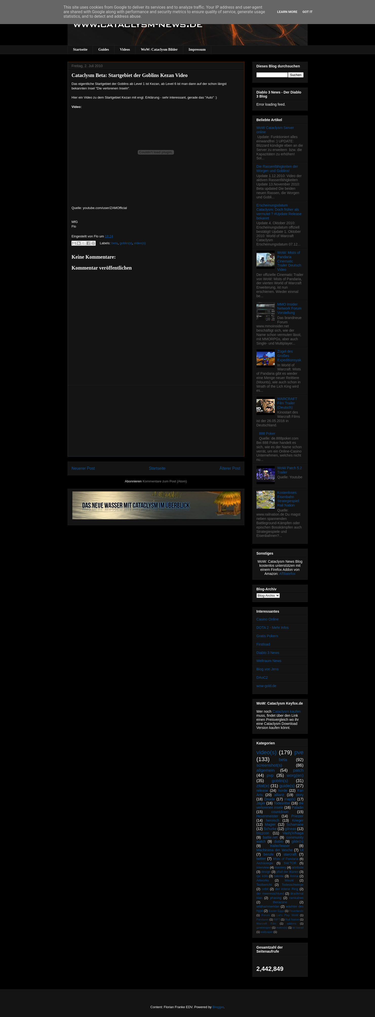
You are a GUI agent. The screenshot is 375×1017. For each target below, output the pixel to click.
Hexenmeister (267, 816)
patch (298, 770)
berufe (269, 854)
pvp (270, 775)
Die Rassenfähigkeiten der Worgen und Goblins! (277, 168)
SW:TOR (290, 863)
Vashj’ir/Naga (293, 833)
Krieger (297, 820)
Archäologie (264, 863)
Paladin (298, 807)
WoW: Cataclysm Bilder (159, 49)
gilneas (290, 829)
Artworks (262, 880)
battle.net (270, 837)
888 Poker (267, 433)
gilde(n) (298, 841)
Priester (297, 816)
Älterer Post (230, 468)
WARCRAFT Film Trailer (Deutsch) (287, 403)
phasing (275, 898)
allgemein (265, 770)
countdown (280, 812)
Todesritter (282, 803)
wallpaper (267, 931)
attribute (298, 867)
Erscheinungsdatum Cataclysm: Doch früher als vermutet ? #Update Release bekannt (279, 211)
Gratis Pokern (267, 636)
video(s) (140, 243)
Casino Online (267, 619)
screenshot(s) (269, 765)
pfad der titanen (288, 872)
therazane (280, 902)
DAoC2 (262, 677)
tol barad (298, 927)
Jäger (260, 803)
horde (282, 790)
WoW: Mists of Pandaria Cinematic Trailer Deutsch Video (289, 261)
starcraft (290, 854)
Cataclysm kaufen (286, 711)
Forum (266, 915)
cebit (265, 889)
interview (262, 867)
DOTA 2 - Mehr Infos (272, 628)
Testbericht (264, 885)
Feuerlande (296, 910)
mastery (280, 867)
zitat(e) (262, 785)
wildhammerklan (268, 906)
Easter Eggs (276, 910)
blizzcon (262, 833)
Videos (125, 49)
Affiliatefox (287, 574)
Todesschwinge (292, 885)
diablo (278, 841)
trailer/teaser (280, 846)
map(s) (289, 799)
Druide (269, 799)
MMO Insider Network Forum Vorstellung (289, 308)
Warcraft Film (266, 923)
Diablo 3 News (267, 653)
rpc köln (262, 876)
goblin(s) (126, 243)
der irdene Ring (286, 889)
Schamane (295, 824)
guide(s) (287, 785)
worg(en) (295, 775)
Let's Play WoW (287, 915)
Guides (103, 49)
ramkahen (296, 898)
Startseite (80, 49)
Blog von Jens (267, 669)
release (262, 790)
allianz (279, 795)
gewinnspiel (263, 927)
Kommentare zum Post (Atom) (165, 481)
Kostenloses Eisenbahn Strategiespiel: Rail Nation (288, 499)
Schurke (270, 829)
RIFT (277, 919)
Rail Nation (292, 919)
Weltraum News (269, 661)
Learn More (287, 12)
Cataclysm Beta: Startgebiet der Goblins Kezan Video (130, 75)
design (266, 872)
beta (114, 243)
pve (298, 752)
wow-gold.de (266, 686)
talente (279, 876)
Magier (270, 824)
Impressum (197, 49)
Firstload (263, 644)
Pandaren (262, 919)
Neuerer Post (83, 468)
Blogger (218, 1007)
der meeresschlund (270, 893)
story (299, 795)
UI (302, 850)
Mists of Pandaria (285, 859)
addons (291, 923)
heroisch (272, 820)
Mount (289, 880)
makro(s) (281, 927)
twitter (261, 859)
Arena (294, 876)
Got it (307, 12)
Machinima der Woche (274, 850)
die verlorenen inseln (280, 805)
